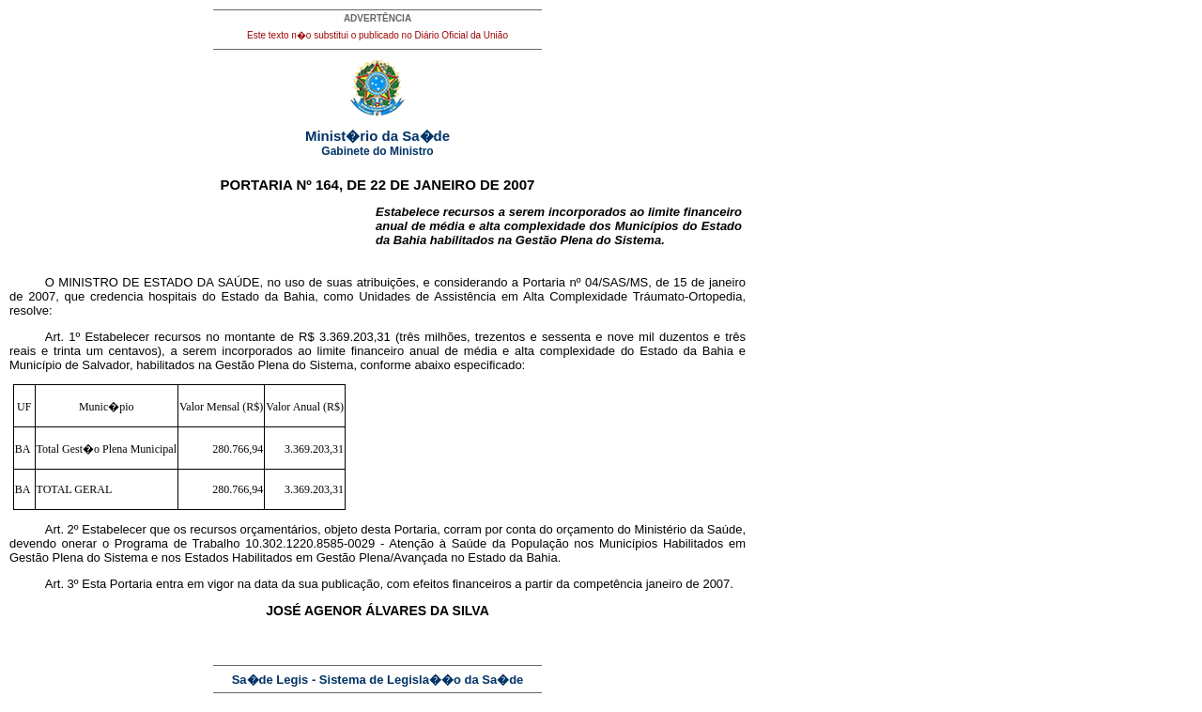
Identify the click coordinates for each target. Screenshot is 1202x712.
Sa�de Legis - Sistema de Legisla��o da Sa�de (378, 680)
